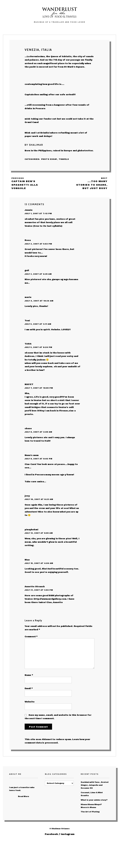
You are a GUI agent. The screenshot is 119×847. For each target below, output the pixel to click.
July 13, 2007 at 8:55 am (39, 533)
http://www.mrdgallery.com (50, 599)
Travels (64, 159)
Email (29, 688)
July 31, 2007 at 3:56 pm (39, 590)
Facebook (51, 834)
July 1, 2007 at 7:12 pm (38, 213)
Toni (27, 320)
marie (28, 297)
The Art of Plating (90, 812)
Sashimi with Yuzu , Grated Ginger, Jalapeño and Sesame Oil (94, 785)
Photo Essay (49, 159)
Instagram (67, 834)
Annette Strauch (35, 586)
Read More (23, 796)
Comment (31, 636)
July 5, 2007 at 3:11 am (38, 324)
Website (30, 701)
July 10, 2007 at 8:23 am (39, 499)
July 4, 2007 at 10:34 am (39, 301)
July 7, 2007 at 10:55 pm (39, 388)
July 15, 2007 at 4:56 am (39, 563)
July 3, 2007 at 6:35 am (38, 274)
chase (28, 428)
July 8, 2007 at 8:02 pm (38, 459)
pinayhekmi (31, 529)
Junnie (29, 210)
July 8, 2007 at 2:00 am (38, 432)
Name (29, 675)
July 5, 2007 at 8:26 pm (38, 347)
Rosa (28, 240)
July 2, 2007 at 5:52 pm (38, 244)
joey (27, 495)
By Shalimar (34, 144)
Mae (27, 559)
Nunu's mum (32, 455)
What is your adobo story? (94, 800)
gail (27, 270)
